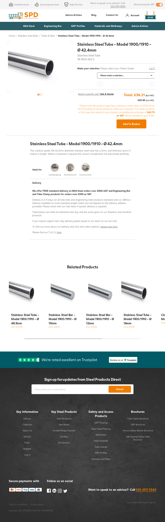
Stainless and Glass (28, 35)
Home (12, 35)
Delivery (27, 418)
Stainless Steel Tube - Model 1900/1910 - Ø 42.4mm (86, 35)
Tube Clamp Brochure (137, 418)
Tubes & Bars (48, 35)
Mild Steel (29, 26)
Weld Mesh (101, 434)
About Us (27, 430)
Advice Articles (140, 26)
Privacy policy (37, 504)
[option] (39, 66)
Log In (27, 454)
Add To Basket (131, 123)
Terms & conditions (18, 504)
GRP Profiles (78, 26)
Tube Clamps (101, 446)
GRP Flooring (100, 422)
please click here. (109, 226)
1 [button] (38, 94)
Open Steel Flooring (101, 428)
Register (27, 448)
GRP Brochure (138, 424)
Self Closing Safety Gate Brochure (138, 438)
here (59, 232)
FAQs (27, 442)
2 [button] (41, 94)
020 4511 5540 (118, 6)
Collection (27, 424)
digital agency (149, 502)
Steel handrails (101, 440)
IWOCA (27, 436)
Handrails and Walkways (108, 26)
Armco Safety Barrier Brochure (138, 430)
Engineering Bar (53, 26)
